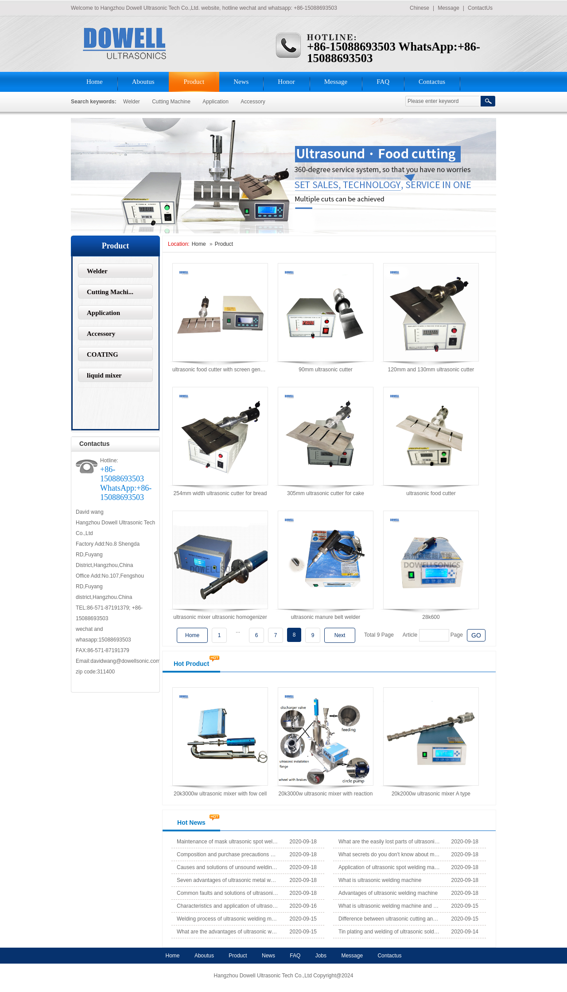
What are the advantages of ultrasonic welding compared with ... (228, 932)
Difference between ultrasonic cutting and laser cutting (389, 919)
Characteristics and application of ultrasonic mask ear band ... (228, 906)
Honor (286, 81)
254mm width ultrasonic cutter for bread (220, 493)
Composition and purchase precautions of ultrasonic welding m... (228, 854)
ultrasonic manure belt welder (326, 617)
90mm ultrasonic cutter (325, 369)
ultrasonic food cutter (430, 493)
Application (215, 101)
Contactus (432, 81)
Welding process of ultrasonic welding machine (228, 919)
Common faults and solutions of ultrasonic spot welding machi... (228, 893)
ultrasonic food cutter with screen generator (223, 369)
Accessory (253, 101)
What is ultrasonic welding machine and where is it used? (389, 906)
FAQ (383, 81)
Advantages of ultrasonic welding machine (388, 893)
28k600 (430, 617)
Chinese (419, 8)
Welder (132, 101)
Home (94, 81)
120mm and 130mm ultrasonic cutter (431, 369)
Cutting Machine (171, 101)
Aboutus (143, 81)
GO (476, 635)
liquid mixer (104, 375)
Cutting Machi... (110, 291)
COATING (102, 354)
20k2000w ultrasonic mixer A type (431, 794)
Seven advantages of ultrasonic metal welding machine (228, 880)
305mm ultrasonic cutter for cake (325, 493)
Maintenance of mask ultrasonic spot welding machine (228, 841)
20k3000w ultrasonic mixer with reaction (326, 794)
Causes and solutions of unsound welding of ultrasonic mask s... (228, 867)
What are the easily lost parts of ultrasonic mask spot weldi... (389, 841)
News (241, 81)
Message (448, 8)
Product (194, 81)
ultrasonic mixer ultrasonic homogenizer (220, 617)
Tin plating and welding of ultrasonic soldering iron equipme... (389, 932)
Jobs (320, 956)
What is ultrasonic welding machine (379, 880)
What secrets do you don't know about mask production (389, 854)
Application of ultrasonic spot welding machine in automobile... (389, 867)
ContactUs (480, 8)
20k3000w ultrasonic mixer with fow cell (220, 794)
